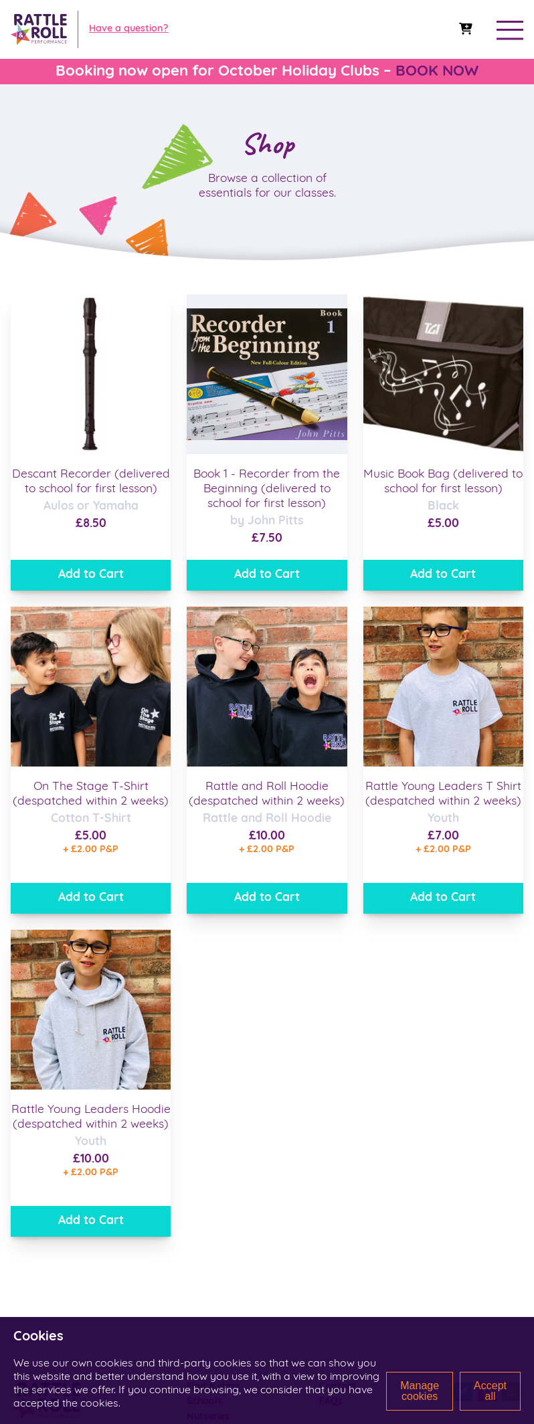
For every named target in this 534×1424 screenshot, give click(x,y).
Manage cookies (419, 1391)
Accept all (490, 1391)
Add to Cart (91, 575)
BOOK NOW (436, 72)
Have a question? (129, 29)
